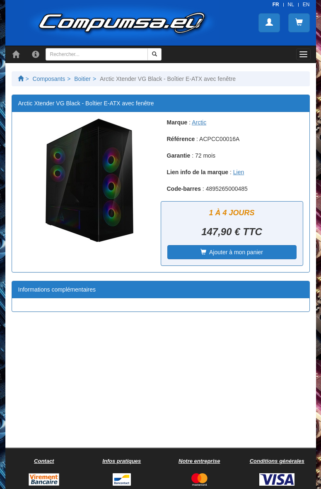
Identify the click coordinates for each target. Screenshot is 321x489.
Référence (181, 139)
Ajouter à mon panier (231, 252)
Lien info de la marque (198, 172)
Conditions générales (277, 461)
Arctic (199, 122)
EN (306, 4)
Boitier (82, 78)
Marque (177, 122)
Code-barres (184, 188)
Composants (49, 78)
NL (291, 4)
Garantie (179, 155)
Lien (238, 172)
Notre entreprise (199, 461)
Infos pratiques (121, 461)
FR (276, 4)
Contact (44, 461)
